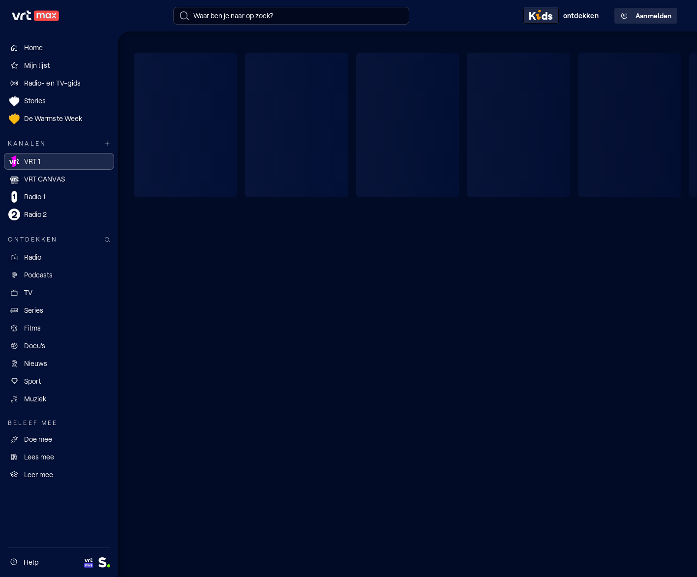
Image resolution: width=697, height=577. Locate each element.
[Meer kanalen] (107, 144)
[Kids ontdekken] (563, 15)
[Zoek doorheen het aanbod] (107, 240)
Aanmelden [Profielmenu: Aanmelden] (645, 16)
